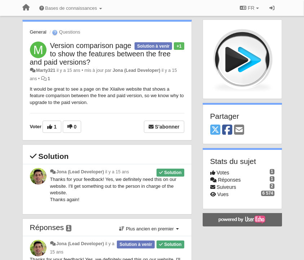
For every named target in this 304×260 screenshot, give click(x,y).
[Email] (239, 130)
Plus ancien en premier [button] (149, 228)
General (38, 32)
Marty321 (46, 70)
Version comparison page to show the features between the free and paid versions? (100, 54)
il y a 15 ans (117, 171)
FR (249, 8)
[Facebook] (227, 130)
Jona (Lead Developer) (136, 70)
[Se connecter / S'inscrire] (271, 8)
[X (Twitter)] (215, 130)
